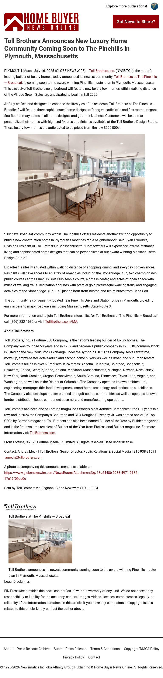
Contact (94, 657)
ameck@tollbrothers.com (23, 457)
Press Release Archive (33, 649)
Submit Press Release (70, 649)
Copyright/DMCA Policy (141, 649)
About (8, 649)
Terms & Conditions (105, 649)
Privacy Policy (73, 657)
